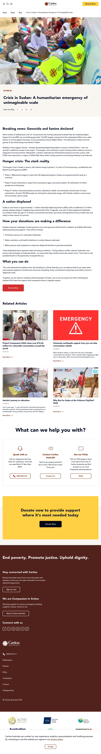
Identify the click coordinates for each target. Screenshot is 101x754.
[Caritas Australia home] (50, 4)
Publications (7, 660)
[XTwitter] (22, 109)
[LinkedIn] (26, 109)
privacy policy (57, 739)
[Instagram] (31, 109)
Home (5, 12)
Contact (6, 684)
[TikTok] (27, 629)
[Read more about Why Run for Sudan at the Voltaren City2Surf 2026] (58, 412)
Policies (6, 666)
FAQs (5, 672)
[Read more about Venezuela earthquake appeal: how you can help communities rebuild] (58, 361)
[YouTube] (22, 629)
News (13, 12)
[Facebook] (17, 109)
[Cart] (11, 4)
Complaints (7, 678)
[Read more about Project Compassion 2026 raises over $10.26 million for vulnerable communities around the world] (8, 357)
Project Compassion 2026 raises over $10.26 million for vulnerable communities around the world (24, 346)
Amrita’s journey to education (16, 400)
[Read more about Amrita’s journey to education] (8, 415)
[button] (97, 81)
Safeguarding (8, 690)
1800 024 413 (9, 654)
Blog (20, 12)
